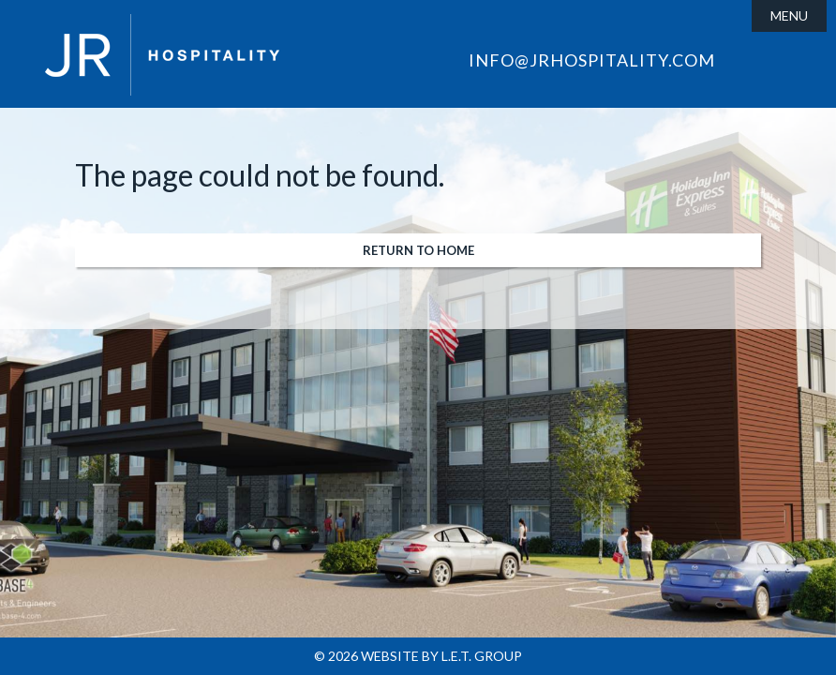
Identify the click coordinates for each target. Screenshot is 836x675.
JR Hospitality (162, 55)
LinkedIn (776, 65)
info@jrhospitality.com (592, 60)
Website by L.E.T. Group (441, 656)
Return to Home (418, 250)
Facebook (747, 65)
